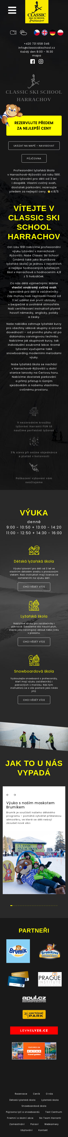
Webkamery (51, 1124)
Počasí (34, 1124)
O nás (49, 1093)
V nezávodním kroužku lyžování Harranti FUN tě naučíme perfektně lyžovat (34, 426)
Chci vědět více (34, 586)
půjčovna (34, 158)
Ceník (36, 1093)
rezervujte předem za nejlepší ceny (29, 123)
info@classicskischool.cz (36, 48)
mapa (36, 55)
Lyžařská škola (50, 1100)
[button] (7, 795)
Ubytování (26, 1130)
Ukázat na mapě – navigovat (34, 145)
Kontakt (43, 1130)
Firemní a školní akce (20, 1118)
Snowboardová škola (34, 1106)
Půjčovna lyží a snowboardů (23, 1112)
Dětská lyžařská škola (22, 1100)
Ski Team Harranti (50, 1118)
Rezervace (21, 1093)
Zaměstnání (17, 1124)
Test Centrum (53, 1112)
